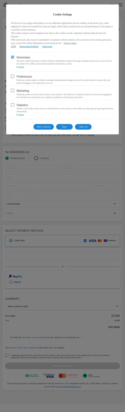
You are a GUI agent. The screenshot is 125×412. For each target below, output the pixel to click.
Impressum (47, 46)
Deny (64, 127)
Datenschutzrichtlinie (29, 46)
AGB (13, 46)
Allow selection (44, 127)
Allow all (83, 127)
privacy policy (70, 43)
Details (20, 67)
